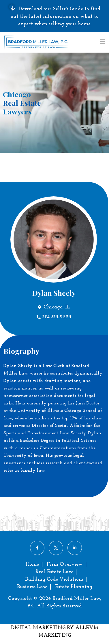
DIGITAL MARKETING (39, 628)
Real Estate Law (54, 572)
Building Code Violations (54, 579)
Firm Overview (65, 564)
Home (32, 564)
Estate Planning (73, 587)
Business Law (32, 587)
